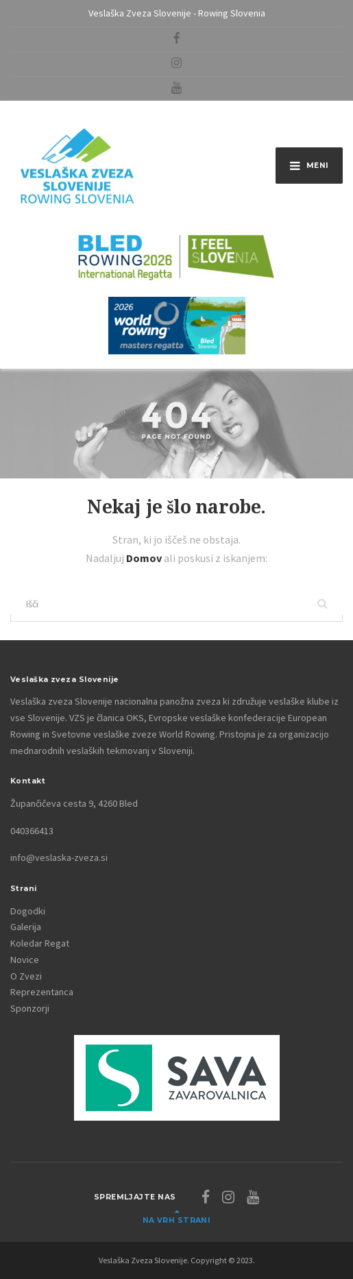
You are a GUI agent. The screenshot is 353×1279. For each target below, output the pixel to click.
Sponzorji (29, 1008)
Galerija (25, 927)
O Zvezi (26, 976)
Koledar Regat (39, 943)
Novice (24, 959)
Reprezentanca (41, 992)
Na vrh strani (177, 1220)
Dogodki (27, 911)
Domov (145, 558)
